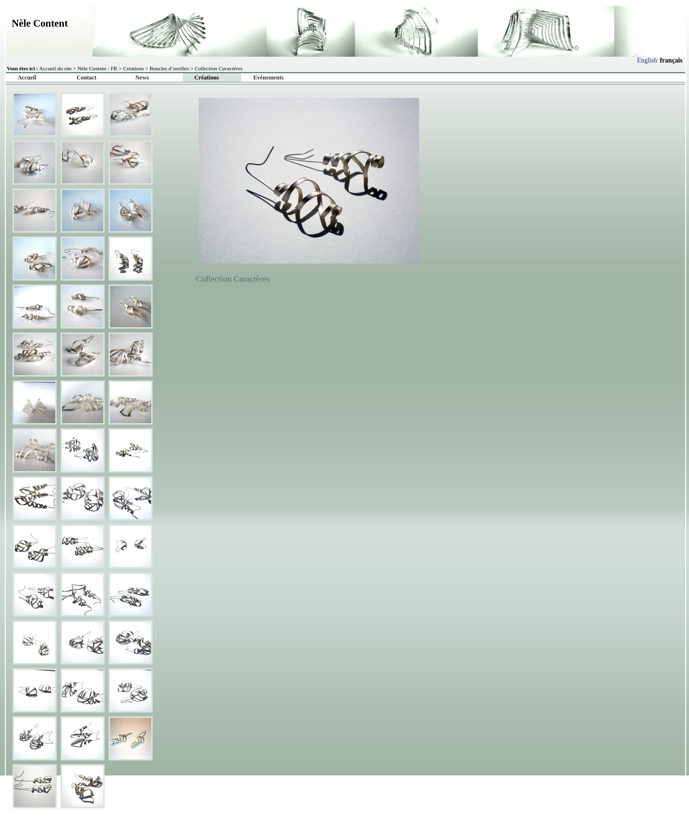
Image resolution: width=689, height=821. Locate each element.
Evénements (268, 77)
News (142, 77)
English (647, 60)
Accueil (26, 77)
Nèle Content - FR (97, 68)
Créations (133, 68)
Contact (86, 77)
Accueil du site (55, 68)
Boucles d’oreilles (169, 68)
